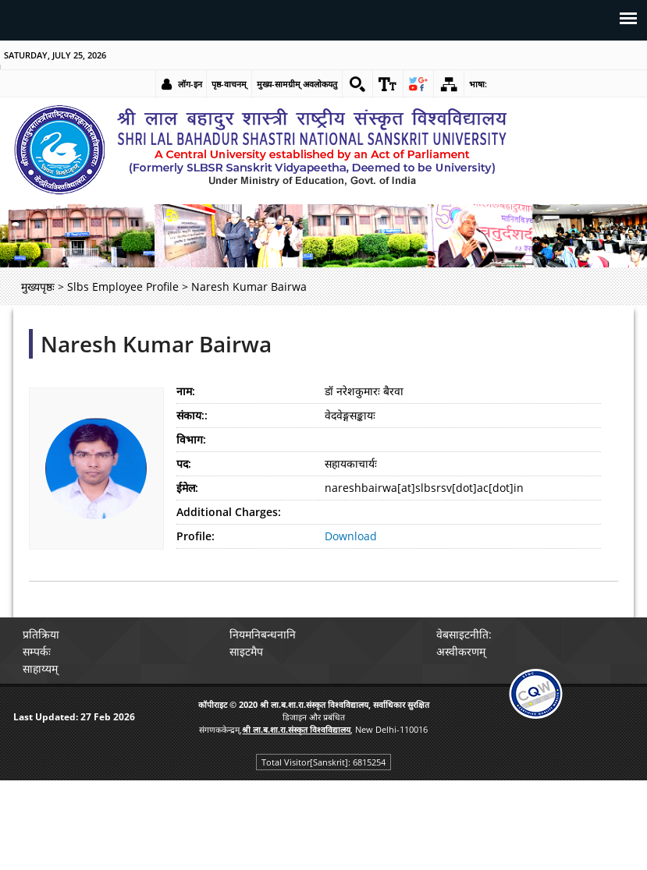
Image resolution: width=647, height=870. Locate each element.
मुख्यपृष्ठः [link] (38, 286)
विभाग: (191, 439)
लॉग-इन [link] (190, 84)
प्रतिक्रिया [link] (41, 634)
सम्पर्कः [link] (37, 651)
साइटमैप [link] (246, 651)
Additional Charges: (228, 511)
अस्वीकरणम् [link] (460, 651)
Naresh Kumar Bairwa (156, 344)
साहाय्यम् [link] (40, 668)
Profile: (195, 536)
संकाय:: (192, 415)
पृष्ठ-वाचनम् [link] (229, 84)
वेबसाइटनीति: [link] (464, 634)
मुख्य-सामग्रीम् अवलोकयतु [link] (297, 84)
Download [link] (351, 536)
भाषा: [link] (478, 84)
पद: (183, 463)
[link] (357, 84)
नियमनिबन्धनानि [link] (262, 634)
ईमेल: (187, 487)
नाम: (185, 391)
